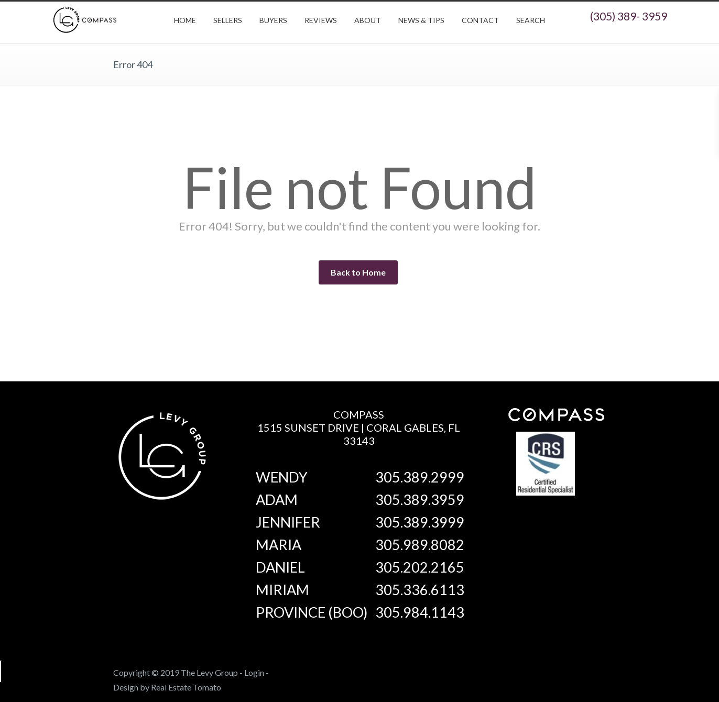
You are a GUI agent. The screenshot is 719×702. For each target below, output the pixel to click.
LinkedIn (574, 670)
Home (185, 20)
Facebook (532, 670)
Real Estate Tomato (186, 687)
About (367, 20)
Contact (480, 20)
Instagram (553, 670)
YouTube (595, 670)
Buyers (273, 20)
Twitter (511, 670)
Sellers (227, 20)
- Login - (254, 672)
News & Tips (421, 20)
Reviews (320, 20)
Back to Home (358, 272)
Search (530, 20)
